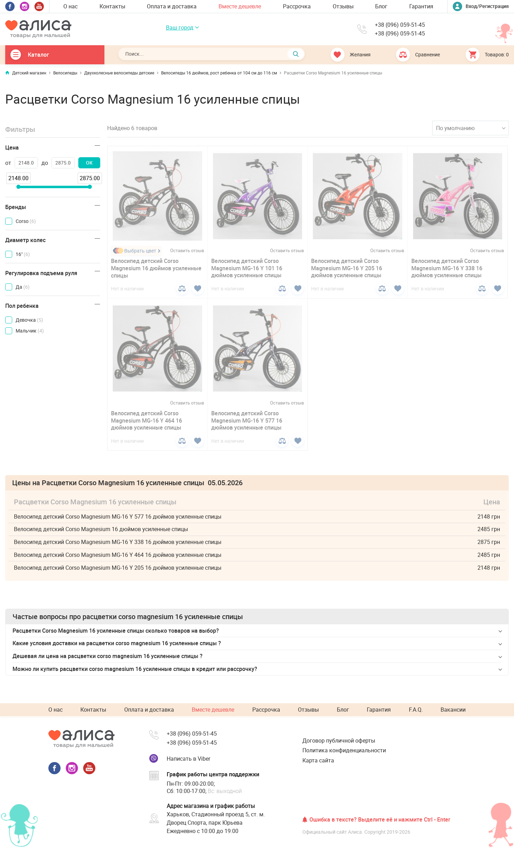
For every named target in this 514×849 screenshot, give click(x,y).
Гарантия (421, 6)
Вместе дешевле (240, 6)
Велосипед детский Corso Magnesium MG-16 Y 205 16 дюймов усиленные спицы (346, 268)
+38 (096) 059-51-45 (400, 25)
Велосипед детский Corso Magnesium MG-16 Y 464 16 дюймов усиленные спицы (146, 420)
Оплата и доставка (172, 6)
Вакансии (453, 709)
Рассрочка (297, 6)
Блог (381, 6)
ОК (89, 162)
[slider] (18, 187)
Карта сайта (318, 760)
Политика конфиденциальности (344, 750)
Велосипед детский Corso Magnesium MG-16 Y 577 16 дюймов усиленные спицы (246, 420)
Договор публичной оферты (338, 740)
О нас (70, 6)
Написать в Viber (188, 758)
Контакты (112, 6)
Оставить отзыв (187, 251)
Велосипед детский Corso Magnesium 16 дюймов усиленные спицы (156, 268)
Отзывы (343, 6)
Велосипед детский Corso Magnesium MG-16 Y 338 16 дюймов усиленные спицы (446, 268)
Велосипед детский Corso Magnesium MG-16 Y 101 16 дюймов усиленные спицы (246, 268)
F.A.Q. (416, 709)
